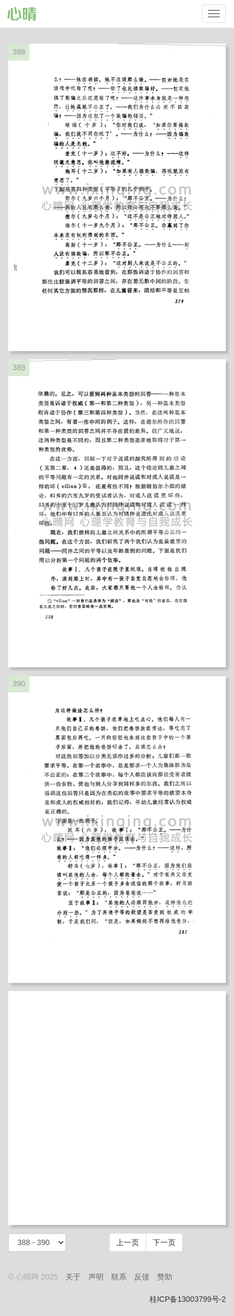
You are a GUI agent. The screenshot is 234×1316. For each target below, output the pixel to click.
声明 (96, 1276)
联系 (119, 1276)
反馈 (141, 1276)
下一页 (164, 1242)
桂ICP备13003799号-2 (187, 1299)
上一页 (127, 1242)
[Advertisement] (117, 1108)
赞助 (164, 1276)
